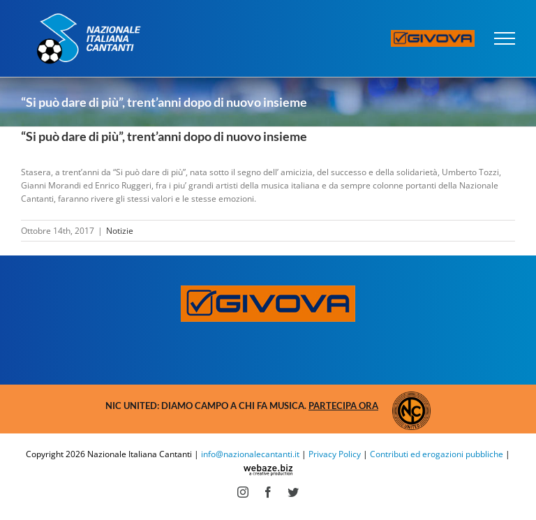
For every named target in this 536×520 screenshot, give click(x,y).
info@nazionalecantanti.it (250, 454)
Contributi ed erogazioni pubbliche (436, 454)
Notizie (119, 231)
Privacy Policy (334, 454)
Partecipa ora (343, 405)
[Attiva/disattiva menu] (505, 38)
